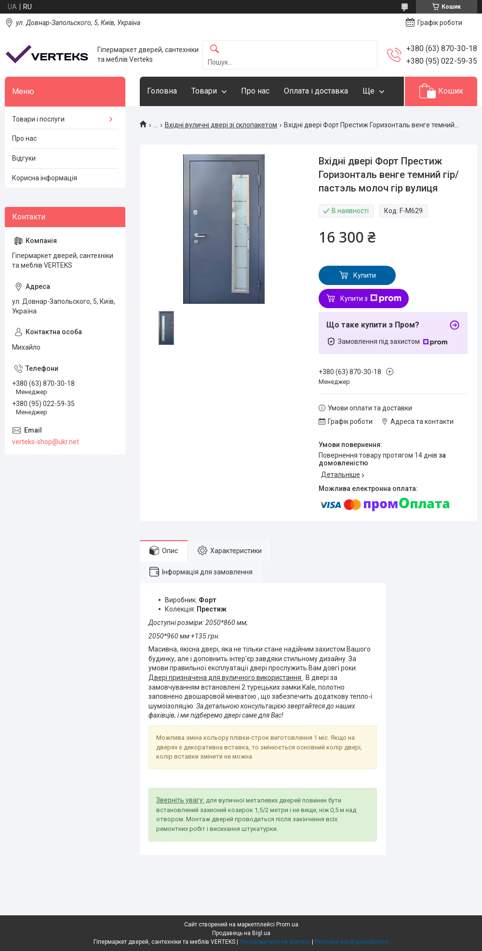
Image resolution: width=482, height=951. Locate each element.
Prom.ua (287, 924)
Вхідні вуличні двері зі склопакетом (221, 125)
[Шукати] (214, 49)
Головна (162, 90)
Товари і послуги (38, 119)
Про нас (255, 90)
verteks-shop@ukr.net (45, 442)
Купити (364, 275)
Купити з (371, 298)
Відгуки (24, 158)
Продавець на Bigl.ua (241, 933)
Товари (204, 90)
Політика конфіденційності (351, 941)
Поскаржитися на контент (275, 941)
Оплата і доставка (316, 90)
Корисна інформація (44, 178)
